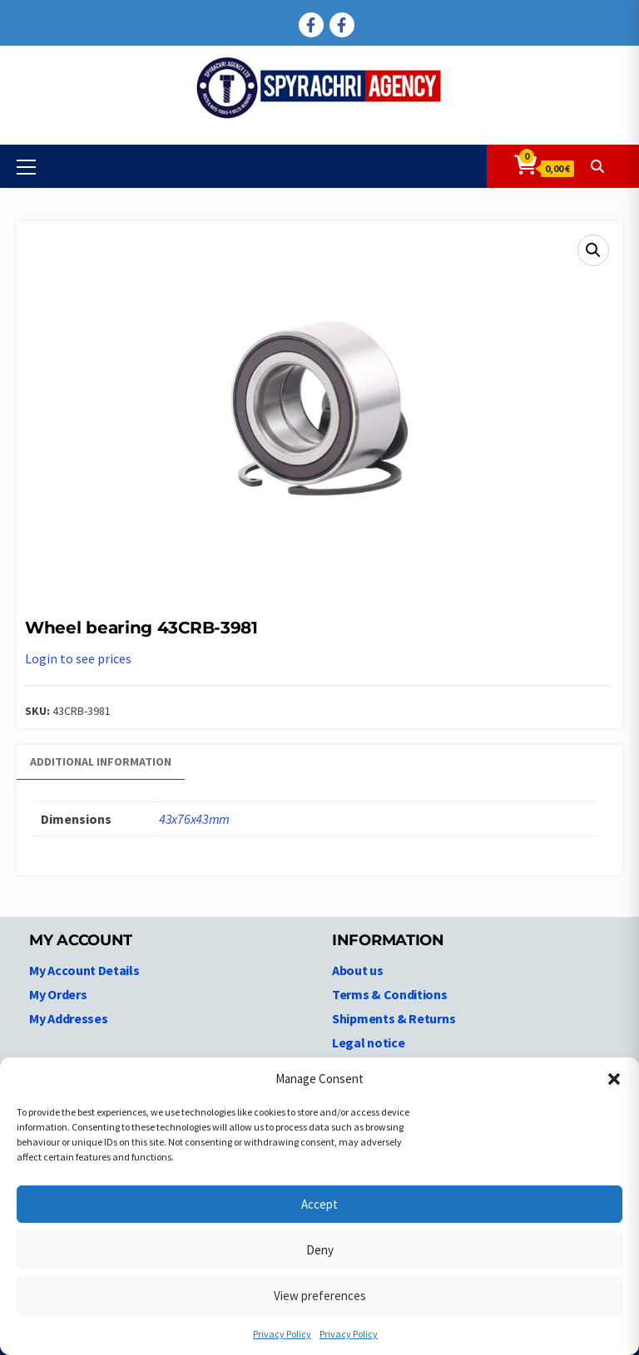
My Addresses (68, 1018)
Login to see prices (78, 658)
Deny (320, 1250)
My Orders (58, 994)
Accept (319, 1204)
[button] (614, 1079)
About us (358, 970)
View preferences (320, 1295)
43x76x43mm (194, 819)
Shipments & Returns (393, 1018)
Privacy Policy (282, 1334)
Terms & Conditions (390, 994)
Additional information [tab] (100, 761)
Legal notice (368, 1042)
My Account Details (84, 970)
